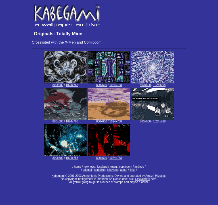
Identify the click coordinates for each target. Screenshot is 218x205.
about (123, 169)
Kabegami (58, 175)
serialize (99, 169)
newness (89, 166)
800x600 (58, 85)
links (132, 169)
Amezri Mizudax (155, 175)
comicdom (125, 166)
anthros (139, 166)
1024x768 (72, 85)
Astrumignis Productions (97, 175)
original (87, 169)
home (77, 166)
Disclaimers (142, 179)
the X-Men (67, 42)
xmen (113, 166)
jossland (102, 166)
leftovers (112, 169)
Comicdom (93, 42)
